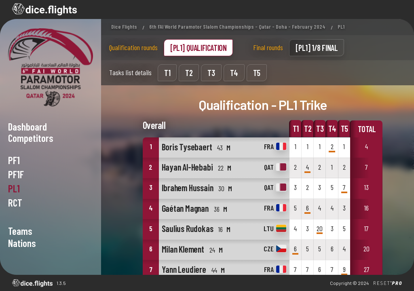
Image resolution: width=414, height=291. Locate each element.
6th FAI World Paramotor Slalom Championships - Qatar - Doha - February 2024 (237, 26)
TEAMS (20, 231)
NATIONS (22, 243)
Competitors (30, 138)
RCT (15, 202)
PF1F (16, 174)
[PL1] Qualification (198, 48)
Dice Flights (124, 26)
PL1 (14, 188)
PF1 (14, 160)
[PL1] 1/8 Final (317, 48)
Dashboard (27, 126)
